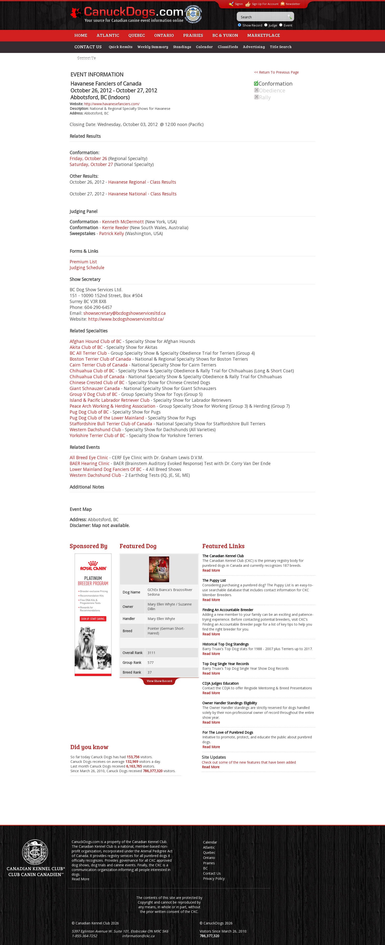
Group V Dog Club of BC (93, 394)
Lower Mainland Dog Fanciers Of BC (106, 469)
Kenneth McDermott (123, 222)
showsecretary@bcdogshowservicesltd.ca (124, 313)
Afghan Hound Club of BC (96, 341)
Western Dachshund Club (95, 429)
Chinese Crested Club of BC (97, 382)
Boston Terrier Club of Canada (100, 359)
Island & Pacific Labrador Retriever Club (110, 400)
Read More (211, 570)
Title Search (281, 46)
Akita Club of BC (86, 347)
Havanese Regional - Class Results (142, 182)
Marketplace (263, 35)
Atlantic (107, 35)
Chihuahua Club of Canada (97, 376)
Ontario (164, 35)
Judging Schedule (87, 267)
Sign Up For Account (261, 4)
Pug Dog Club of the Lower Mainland (107, 418)
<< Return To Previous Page (276, 72)
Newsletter (290, 3)
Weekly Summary (152, 46)
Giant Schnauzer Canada (95, 388)
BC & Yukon (225, 35)
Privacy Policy (214, 878)
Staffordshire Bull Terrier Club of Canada (111, 424)
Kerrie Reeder (115, 227)
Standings (182, 46)
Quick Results (120, 46)
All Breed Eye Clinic (89, 457)
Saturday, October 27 (91, 164)
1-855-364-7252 (84, 935)
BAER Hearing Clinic (90, 463)
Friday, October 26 (88, 158)
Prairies (193, 35)
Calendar (204, 46)
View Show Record (159, 681)
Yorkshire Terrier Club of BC (97, 435)
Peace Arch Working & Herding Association (112, 406)
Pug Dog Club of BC (89, 412)
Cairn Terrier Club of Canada (99, 365)
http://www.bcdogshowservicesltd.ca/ (126, 319)
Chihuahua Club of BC (92, 371)
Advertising (254, 46)
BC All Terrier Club (88, 353)
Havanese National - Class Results (142, 194)
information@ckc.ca (138, 935)
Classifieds (228, 46)
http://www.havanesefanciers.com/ (111, 103)
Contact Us (86, 58)
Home (80, 35)
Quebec (136, 35)
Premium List (83, 262)
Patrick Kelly (111, 233)
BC (205, 868)
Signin (236, 3)
